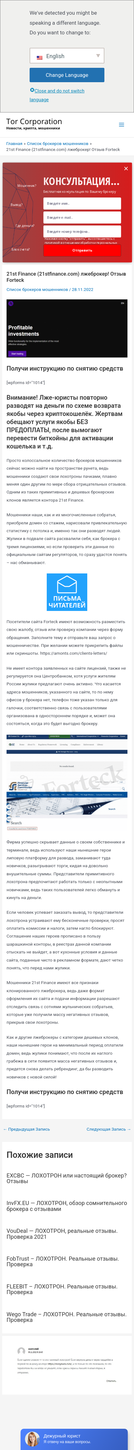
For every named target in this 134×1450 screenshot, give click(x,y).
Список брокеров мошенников (37, 289)
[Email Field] (82, 217)
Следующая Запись (109, 1129)
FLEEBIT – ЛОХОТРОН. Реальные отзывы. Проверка (62, 1289)
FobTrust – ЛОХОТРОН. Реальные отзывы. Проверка (63, 1261)
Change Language (67, 75)
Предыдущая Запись (26, 1129)
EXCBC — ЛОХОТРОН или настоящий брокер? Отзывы (67, 1178)
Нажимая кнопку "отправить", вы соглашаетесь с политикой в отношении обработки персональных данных (80, 242)
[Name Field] (82, 203)
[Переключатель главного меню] (121, 124)
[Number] (82, 231)
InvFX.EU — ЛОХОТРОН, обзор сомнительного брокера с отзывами (67, 1206)
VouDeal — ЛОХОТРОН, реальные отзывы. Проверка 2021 (62, 1234)
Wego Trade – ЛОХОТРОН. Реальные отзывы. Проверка (67, 1317)
